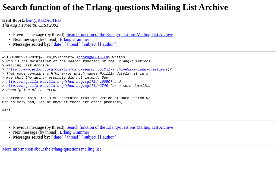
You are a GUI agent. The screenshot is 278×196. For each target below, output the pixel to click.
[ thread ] (73, 44)
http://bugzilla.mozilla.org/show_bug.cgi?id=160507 (59, 87)
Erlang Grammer (74, 39)
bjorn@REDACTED (93, 57)
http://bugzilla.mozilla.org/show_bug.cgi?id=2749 (57, 92)
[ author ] (108, 44)
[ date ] (57, 44)
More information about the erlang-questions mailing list (51, 161)
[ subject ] (90, 44)
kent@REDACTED (43, 20)
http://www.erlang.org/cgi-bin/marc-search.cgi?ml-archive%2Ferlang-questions (87, 72)
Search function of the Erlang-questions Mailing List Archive (120, 34)
